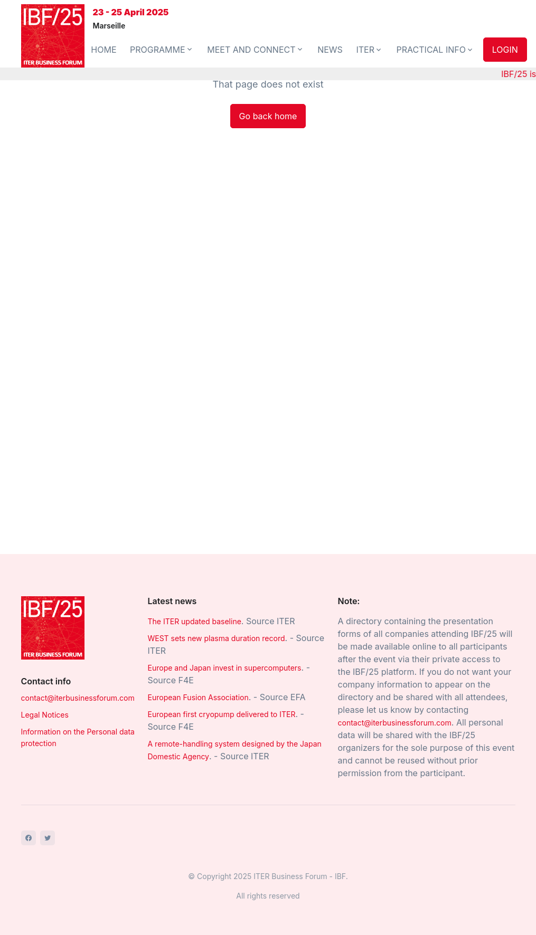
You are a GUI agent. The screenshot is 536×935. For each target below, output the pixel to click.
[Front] (52, 36)
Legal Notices (45, 714)
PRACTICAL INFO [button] (435, 49)
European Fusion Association (198, 697)
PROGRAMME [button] (162, 49)
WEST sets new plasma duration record (216, 638)
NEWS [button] (330, 49)
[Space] (52, 627)
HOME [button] (103, 49)
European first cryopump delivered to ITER (222, 714)
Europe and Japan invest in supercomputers (225, 667)
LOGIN (505, 49)
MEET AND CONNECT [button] (255, 49)
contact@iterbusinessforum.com (78, 697)
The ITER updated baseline (194, 621)
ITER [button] (369, 49)
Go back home (268, 116)
